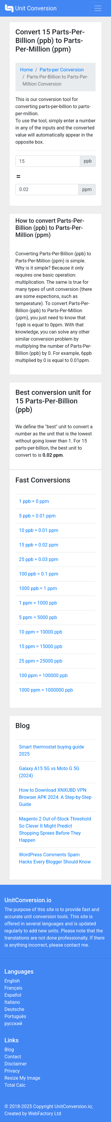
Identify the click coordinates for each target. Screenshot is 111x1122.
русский (13, 1023)
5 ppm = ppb (38, 617)
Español (12, 995)
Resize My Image (22, 1078)
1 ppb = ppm (34, 501)
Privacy (12, 1071)
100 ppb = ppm (38, 574)
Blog (9, 1049)
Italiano (12, 1002)
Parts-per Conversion (62, 70)
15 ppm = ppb (40, 646)
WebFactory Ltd (44, 1113)
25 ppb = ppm (38, 559)
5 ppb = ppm (37, 516)
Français (13, 988)
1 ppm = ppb (38, 603)
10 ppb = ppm (38, 530)
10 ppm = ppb (40, 632)
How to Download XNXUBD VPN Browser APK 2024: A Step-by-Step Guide (55, 797)
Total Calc (14, 1085)
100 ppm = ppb (43, 675)
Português (15, 1016)
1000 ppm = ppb (46, 690)
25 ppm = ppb (40, 661)
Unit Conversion (31, 8)
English (12, 981)
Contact (12, 1057)
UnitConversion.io (73, 1106)
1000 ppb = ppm (38, 588)
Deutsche (14, 1009)
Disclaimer (15, 1064)
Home (26, 70)
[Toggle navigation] (98, 8)
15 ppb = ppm (38, 545)
